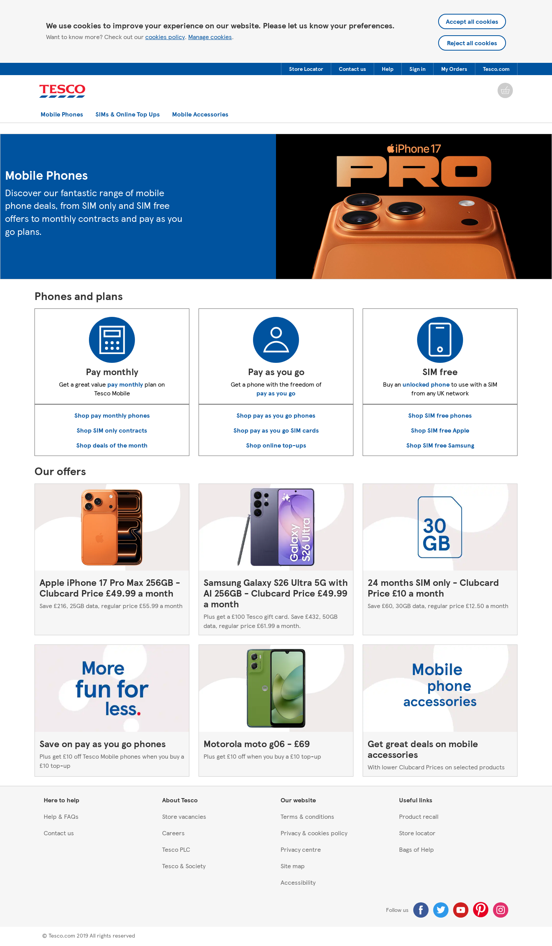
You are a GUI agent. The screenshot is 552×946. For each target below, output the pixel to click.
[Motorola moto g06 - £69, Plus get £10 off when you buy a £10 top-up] (276, 710)
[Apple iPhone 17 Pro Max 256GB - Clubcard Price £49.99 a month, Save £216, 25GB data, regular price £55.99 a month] (111, 560)
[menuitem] (306, 69)
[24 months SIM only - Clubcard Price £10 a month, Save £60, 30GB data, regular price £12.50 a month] (440, 560)
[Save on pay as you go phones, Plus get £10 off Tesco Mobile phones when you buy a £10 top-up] (111, 710)
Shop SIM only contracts (112, 430)
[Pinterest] (480, 909)
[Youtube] (460, 910)
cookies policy (165, 36)
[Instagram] (500, 910)
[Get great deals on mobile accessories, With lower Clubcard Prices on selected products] (440, 710)
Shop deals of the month (112, 445)
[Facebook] (421, 910)
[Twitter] (441, 910)
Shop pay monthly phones (112, 415)
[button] (306, 69)
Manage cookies (210, 36)
